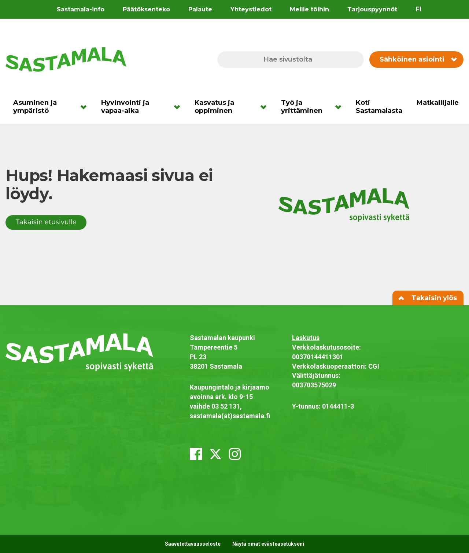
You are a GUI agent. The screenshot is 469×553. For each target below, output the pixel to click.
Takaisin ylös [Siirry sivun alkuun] (428, 298)
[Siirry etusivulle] (65, 59)
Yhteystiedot (251, 9)
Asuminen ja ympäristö (35, 107)
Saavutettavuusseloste (193, 544)
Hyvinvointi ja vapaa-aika (125, 107)
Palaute (200, 9)
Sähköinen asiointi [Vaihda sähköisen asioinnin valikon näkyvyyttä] (418, 59)
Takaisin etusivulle (46, 222)
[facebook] (196, 454)
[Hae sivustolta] (290, 59)
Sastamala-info (80, 9)
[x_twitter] (215, 454)
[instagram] (235, 454)
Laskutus (306, 338)
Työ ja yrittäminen (301, 107)
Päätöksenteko (146, 9)
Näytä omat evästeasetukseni (268, 544)
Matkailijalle (438, 103)
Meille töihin (309, 9)
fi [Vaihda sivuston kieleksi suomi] (418, 9)
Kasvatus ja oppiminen (214, 107)
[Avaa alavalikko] (85, 106)
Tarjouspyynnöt (372, 9)
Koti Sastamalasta (379, 107)
